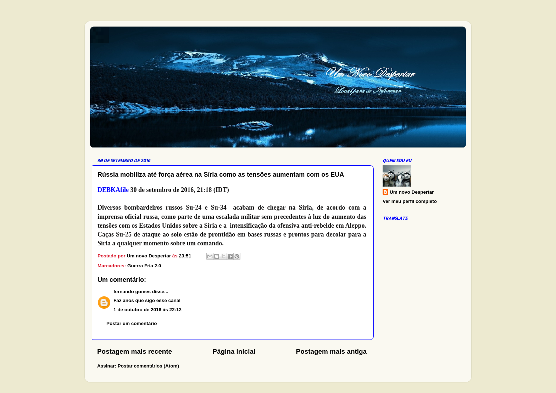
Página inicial (233, 351)
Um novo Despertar (412, 192)
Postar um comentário (131, 323)
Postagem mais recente (134, 351)
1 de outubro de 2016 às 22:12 (147, 309)
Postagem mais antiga (331, 351)
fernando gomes (132, 291)
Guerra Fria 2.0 (144, 265)
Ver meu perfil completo (410, 201)
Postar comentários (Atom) (148, 366)
